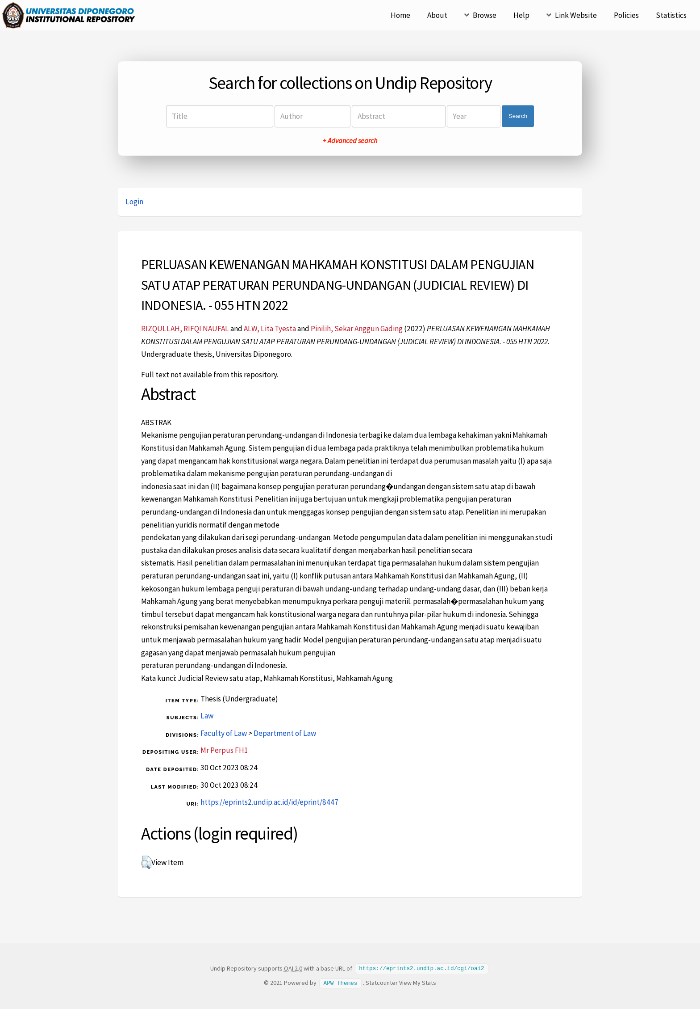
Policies (626, 15)
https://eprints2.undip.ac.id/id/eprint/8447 (269, 802)
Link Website (576, 15)
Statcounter (382, 982)
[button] (146, 862)
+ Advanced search (350, 140)
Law (206, 716)
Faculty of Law (223, 733)
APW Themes (341, 982)
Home (400, 15)
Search (517, 116)
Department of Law (285, 733)
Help (521, 15)
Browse (484, 15)
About (437, 15)
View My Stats (417, 982)
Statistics (671, 15)
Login (134, 202)
